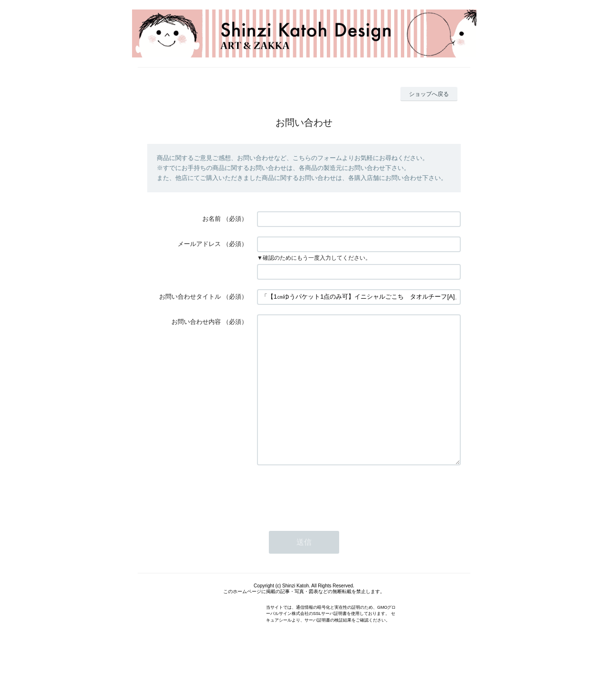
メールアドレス (199, 243)
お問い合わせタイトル (190, 296)
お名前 (211, 218)
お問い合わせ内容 (196, 321)
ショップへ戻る (429, 94)
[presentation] (329, 521)
